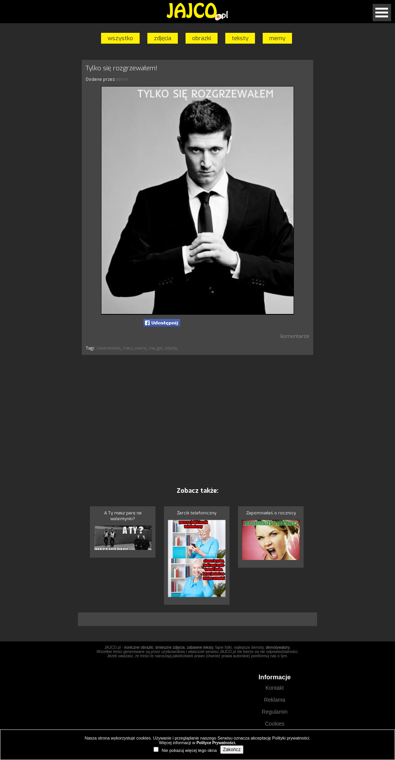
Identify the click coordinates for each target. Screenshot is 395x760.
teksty (240, 38)
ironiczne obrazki (138, 647)
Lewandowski (108, 348)
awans (140, 348)
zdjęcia (162, 38)
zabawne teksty (200, 647)
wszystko (120, 38)
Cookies (275, 724)
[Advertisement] (45, 175)
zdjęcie (170, 348)
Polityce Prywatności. (216, 743)
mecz (128, 348)
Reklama (274, 700)
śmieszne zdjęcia (169, 647)
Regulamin (275, 712)
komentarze (294, 336)
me (152, 348)
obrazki (201, 38)
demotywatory (278, 647)
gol (159, 348)
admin (122, 79)
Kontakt (274, 688)
